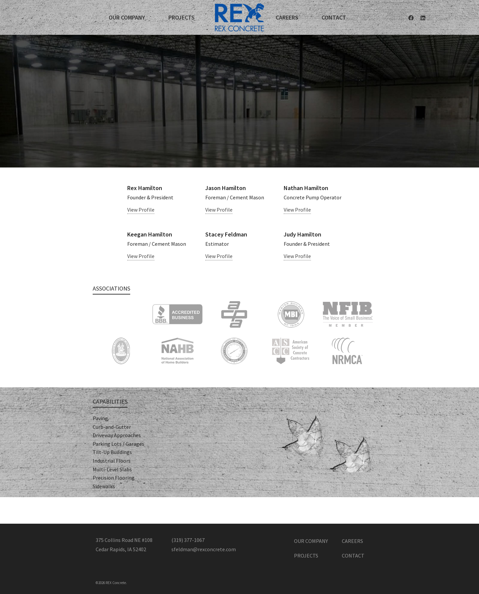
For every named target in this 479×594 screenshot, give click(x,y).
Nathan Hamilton (306, 188)
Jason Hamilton (225, 188)
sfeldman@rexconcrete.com (203, 549)
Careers (352, 541)
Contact (353, 555)
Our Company (311, 541)
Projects (306, 555)
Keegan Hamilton (149, 234)
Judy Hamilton (302, 234)
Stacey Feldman (226, 234)
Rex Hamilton (144, 188)
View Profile (140, 209)
